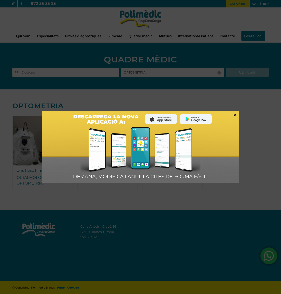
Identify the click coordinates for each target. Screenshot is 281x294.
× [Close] (234, 115)
